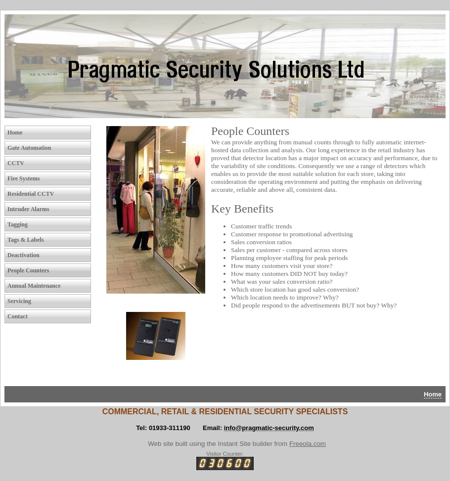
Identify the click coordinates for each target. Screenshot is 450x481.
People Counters (28, 270)
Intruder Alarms (28, 209)
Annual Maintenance (34, 285)
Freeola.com (307, 443)
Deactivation (23, 255)
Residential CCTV (30, 193)
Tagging (17, 224)
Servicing (19, 301)
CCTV (15, 163)
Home (15, 132)
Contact (17, 316)
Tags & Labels (25, 239)
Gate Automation (29, 147)
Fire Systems (23, 178)
